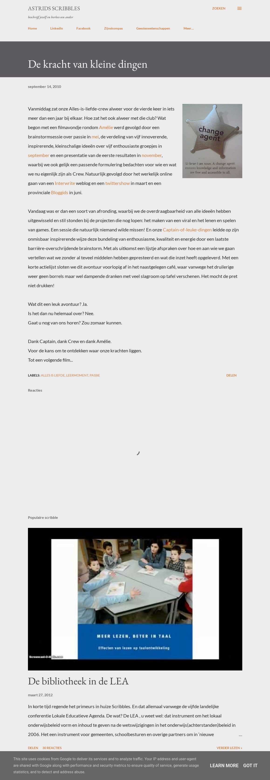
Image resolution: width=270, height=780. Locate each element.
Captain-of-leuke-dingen (187, 229)
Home (32, 28)
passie (95, 375)
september (38, 155)
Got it (250, 765)
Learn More (224, 765)
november (152, 155)
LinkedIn (56, 28)
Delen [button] (231, 375)
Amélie (106, 127)
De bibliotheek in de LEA (78, 680)
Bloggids (59, 192)
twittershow (117, 183)
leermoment (77, 375)
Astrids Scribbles (54, 8)
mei (95, 136)
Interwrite (65, 183)
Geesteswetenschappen (153, 28)
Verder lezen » (229, 748)
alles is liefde (53, 375)
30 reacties (52, 748)
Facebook (83, 28)
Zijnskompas (113, 28)
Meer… (189, 28)
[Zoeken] (219, 8)
